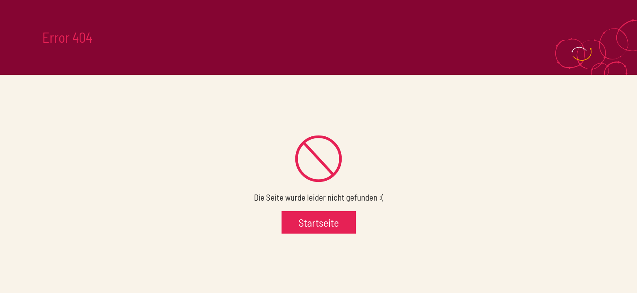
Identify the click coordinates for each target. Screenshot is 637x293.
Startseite (319, 222)
